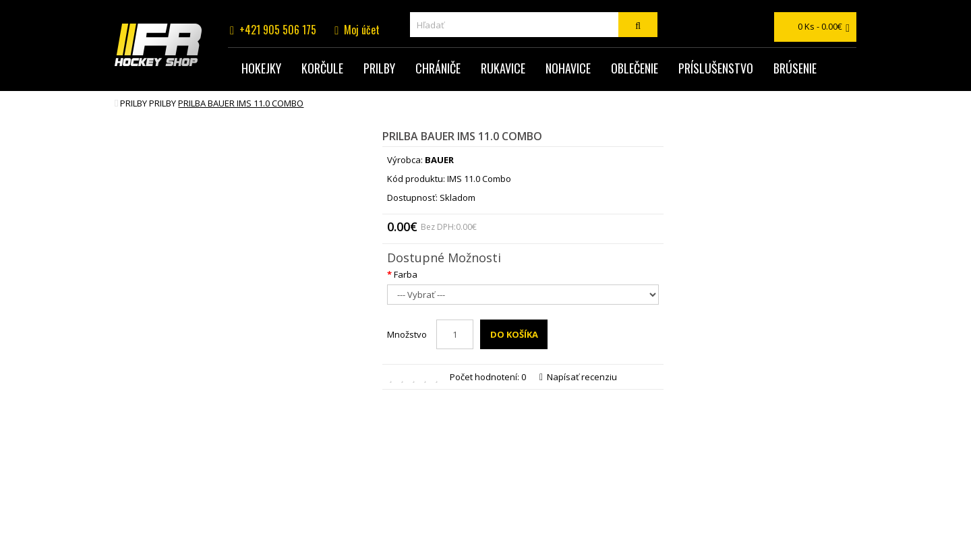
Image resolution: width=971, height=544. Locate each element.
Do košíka (514, 334)
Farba (405, 274)
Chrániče (438, 68)
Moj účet (362, 30)
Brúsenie (795, 68)
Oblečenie (634, 68)
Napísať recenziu (578, 377)
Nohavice (568, 68)
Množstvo (407, 334)
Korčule (322, 68)
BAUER (439, 160)
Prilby (379, 68)
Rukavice (503, 68)
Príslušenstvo (715, 68)
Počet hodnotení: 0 (488, 377)
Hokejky (261, 68)
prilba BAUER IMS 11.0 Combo (240, 103)
